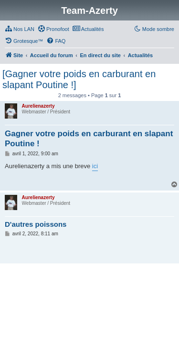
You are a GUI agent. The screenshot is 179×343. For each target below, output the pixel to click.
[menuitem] (19, 29)
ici (95, 166)
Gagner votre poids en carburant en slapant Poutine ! (89, 138)
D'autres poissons (35, 224)
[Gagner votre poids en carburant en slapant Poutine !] (79, 79)
